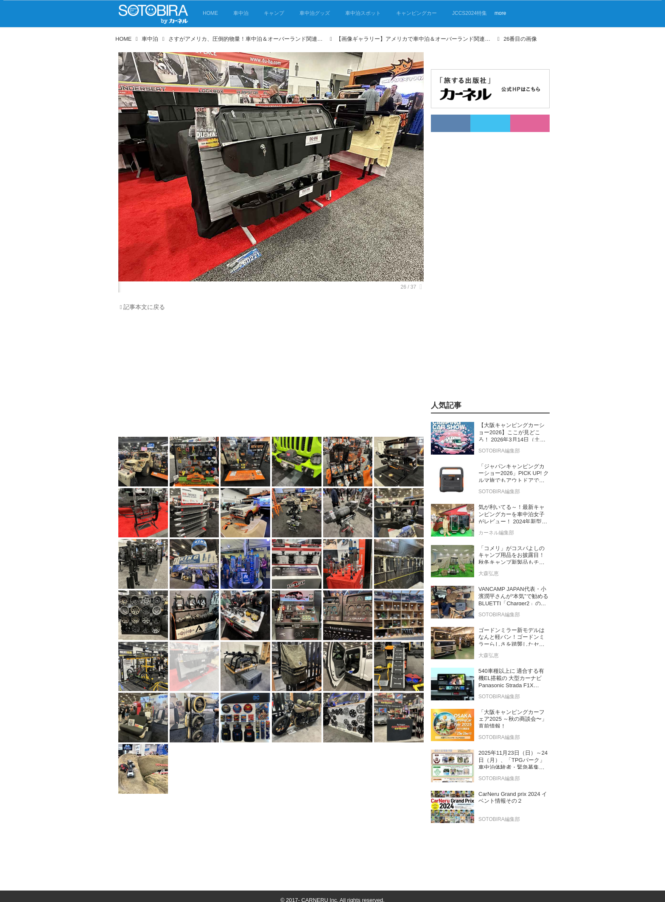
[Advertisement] (268, 376)
